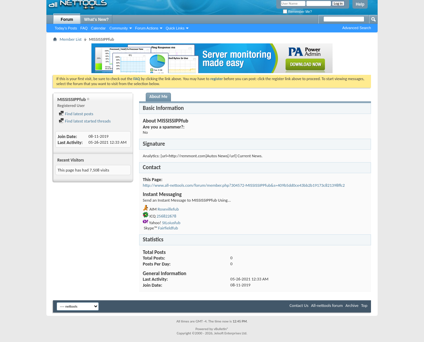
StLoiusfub (171, 222)
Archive (351, 305)
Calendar (98, 28)
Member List (70, 39)
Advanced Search (356, 28)
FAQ (84, 28)
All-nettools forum (327, 305)
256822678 (166, 216)
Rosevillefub (168, 209)
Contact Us (299, 305)
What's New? (96, 19)
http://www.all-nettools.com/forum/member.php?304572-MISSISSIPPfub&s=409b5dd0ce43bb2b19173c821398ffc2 (244, 185)
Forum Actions (146, 28)
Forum (67, 19)
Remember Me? (297, 12)
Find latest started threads (85, 121)
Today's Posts (66, 28)
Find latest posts (76, 113)
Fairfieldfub (168, 227)
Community (118, 28)
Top (364, 305)
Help (360, 4)
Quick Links (175, 28)
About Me (158, 96)
